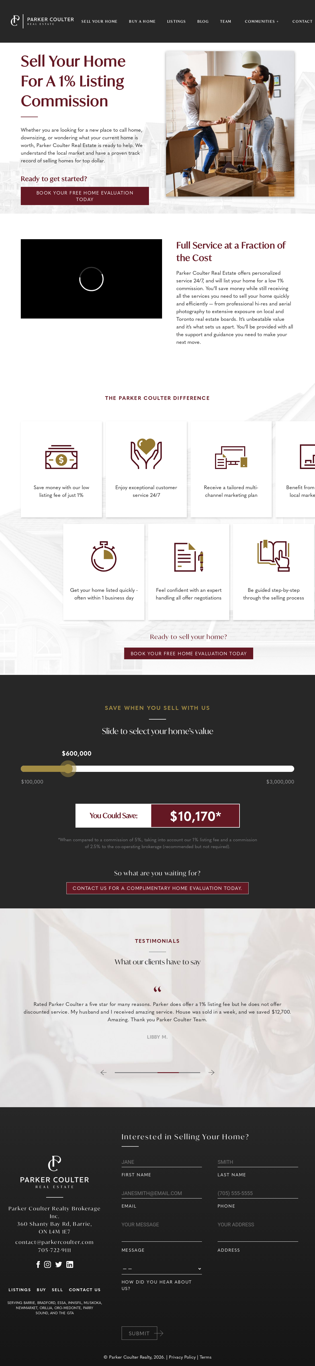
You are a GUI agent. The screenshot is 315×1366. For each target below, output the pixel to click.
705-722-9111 (54, 1250)
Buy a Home (142, 21)
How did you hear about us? (157, 1285)
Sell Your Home (99, 21)
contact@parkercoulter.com (54, 1242)
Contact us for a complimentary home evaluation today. (157, 888)
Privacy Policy (182, 1356)
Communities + (262, 21)
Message (133, 1250)
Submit (139, 1333)
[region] (157, 1018)
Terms (206, 1356)
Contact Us (85, 1289)
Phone (226, 1206)
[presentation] (165, 1317)
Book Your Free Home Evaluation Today (84, 195)
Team (226, 21)
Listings (176, 21)
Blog (203, 21)
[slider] (68, 768)
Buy (41, 1289)
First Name (137, 1174)
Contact (302, 21)
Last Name (232, 1174)
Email (129, 1206)
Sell (57, 1289)
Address (229, 1250)
